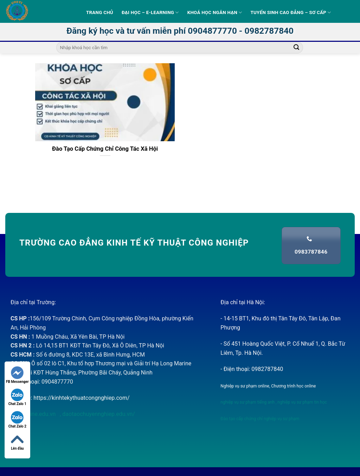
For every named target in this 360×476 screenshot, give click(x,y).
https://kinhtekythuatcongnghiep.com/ (81, 398)
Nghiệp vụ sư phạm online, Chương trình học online (268, 386)
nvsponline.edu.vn (34, 414)
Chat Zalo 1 (17, 397)
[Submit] (296, 48)
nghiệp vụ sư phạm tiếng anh (247, 402)
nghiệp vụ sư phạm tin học (301, 402)
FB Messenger (17, 375)
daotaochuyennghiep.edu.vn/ (98, 414)
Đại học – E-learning (150, 12)
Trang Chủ (99, 12)
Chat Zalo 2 (17, 419)
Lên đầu (17, 441)
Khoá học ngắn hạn (214, 12)
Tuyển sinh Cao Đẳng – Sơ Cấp (291, 12)
